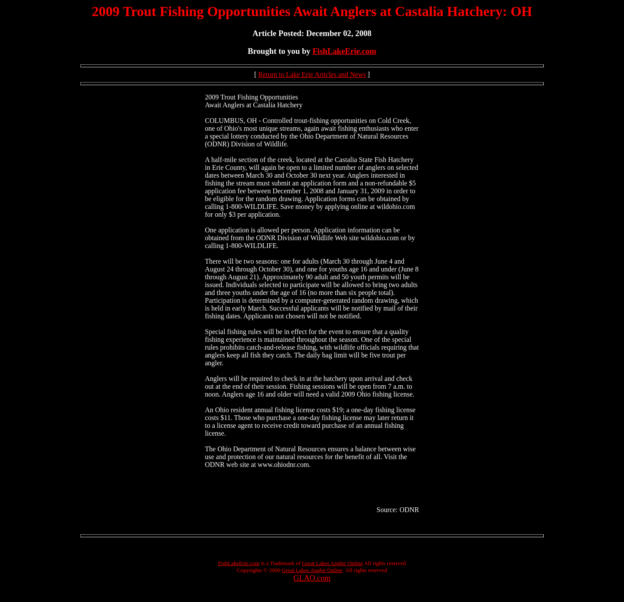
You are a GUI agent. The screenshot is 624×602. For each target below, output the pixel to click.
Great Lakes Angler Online (332, 563)
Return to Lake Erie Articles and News (312, 74)
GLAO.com (312, 578)
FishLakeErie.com (344, 51)
